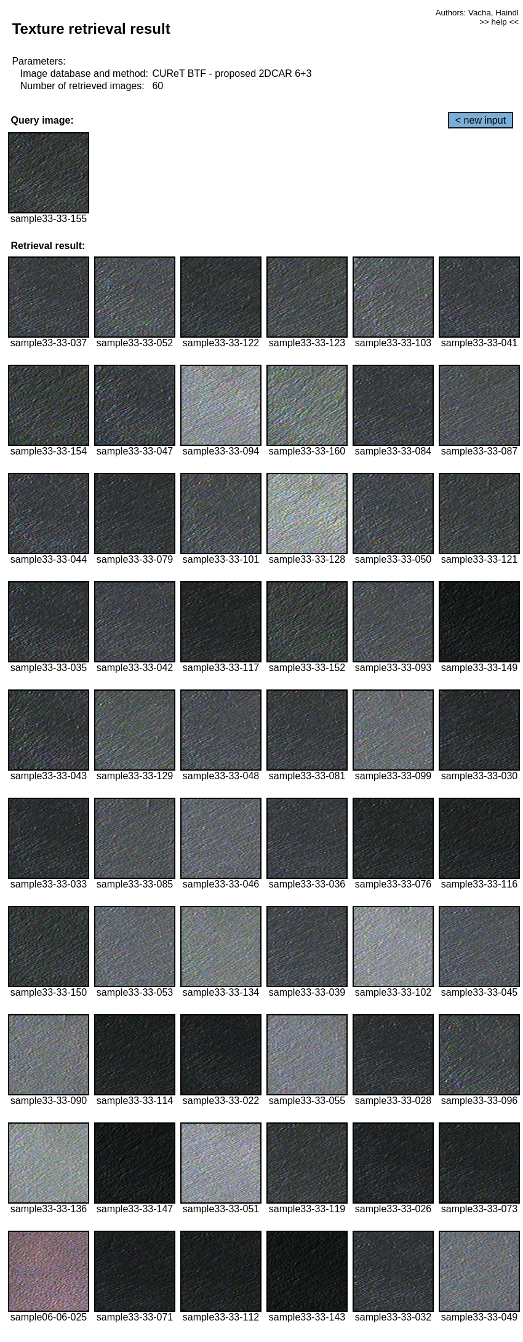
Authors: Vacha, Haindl (477, 12)
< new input (480, 120)
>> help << (499, 21)
